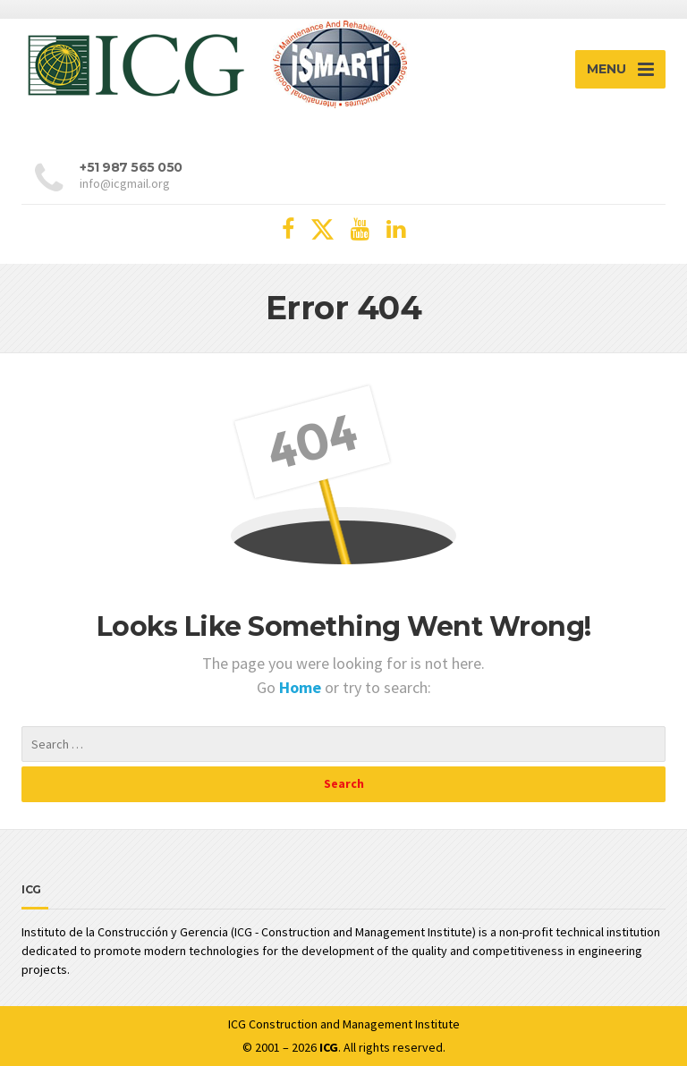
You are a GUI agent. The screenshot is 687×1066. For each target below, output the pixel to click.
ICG (237, 1024)
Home (302, 687)
